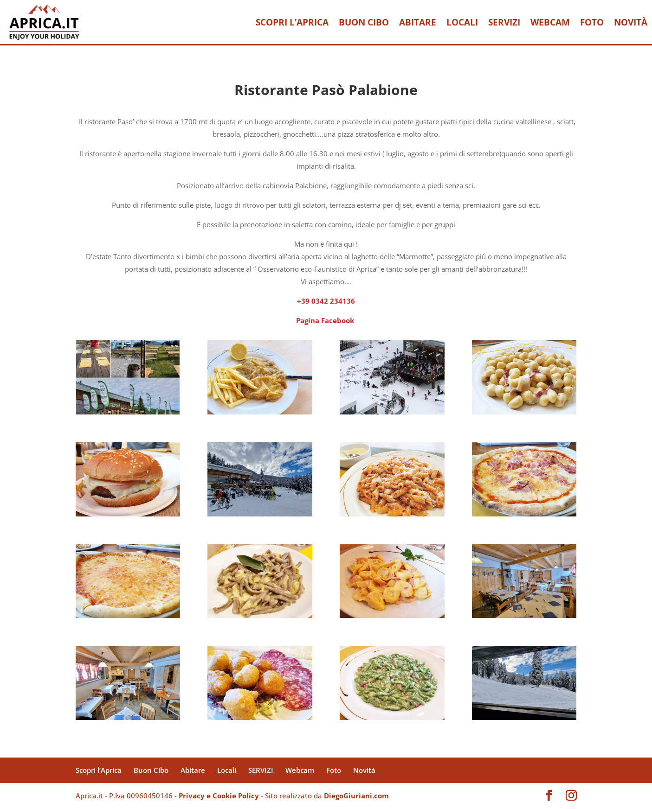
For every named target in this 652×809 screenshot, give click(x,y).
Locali (462, 22)
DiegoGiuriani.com (356, 795)
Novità (630, 22)
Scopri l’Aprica (292, 22)
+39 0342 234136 (326, 301)
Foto (592, 22)
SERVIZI (504, 22)
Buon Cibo (364, 22)
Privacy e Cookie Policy (219, 795)
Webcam (550, 22)
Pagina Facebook (326, 320)
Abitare (417, 22)
